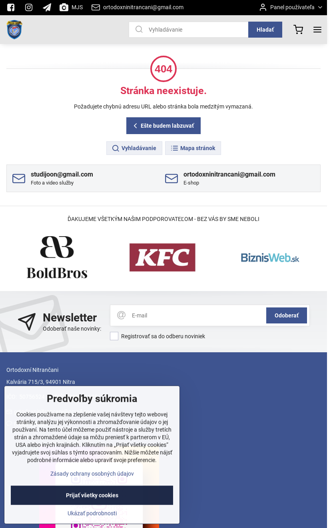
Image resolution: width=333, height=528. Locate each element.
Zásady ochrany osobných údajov (92, 487)
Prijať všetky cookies (92, 508)
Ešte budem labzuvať (162, 126)
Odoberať (287, 315)
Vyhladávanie (134, 149)
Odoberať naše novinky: (72, 328)
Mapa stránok (192, 149)
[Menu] (317, 30)
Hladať (265, 29)
